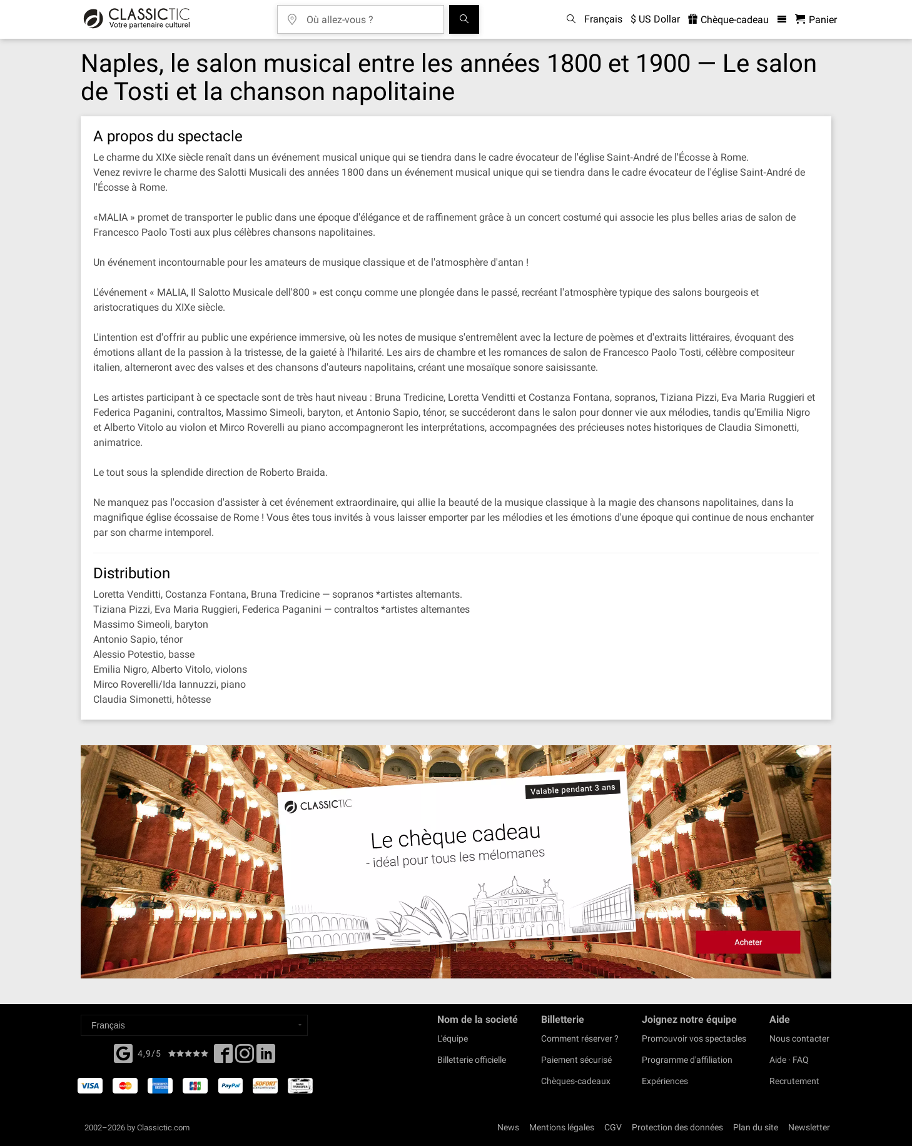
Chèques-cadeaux (576, 1081)
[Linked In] (265, 1057)
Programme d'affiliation (687, 1060)
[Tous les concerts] (464, 19)
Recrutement (794, 1081)
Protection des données (677, 1127)
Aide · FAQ (789, 1060)
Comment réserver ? (580, 1038)
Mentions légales (561, 1127)
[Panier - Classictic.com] (816, 20)
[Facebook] (123, 1052)
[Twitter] (244, 1057)
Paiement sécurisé (576, 1060)
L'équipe (452, 1038)
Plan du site (755, 1127)
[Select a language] (194, 1025)
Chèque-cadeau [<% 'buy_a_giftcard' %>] (728, 20)
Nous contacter (799, 1038)
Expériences (665, 1081)
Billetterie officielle (471, 1060)
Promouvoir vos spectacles (694, 1038)
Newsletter (809, 1127)
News (508, 1127)
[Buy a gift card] (456, 861)
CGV (613, 1127)
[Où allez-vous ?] (370, 15)
